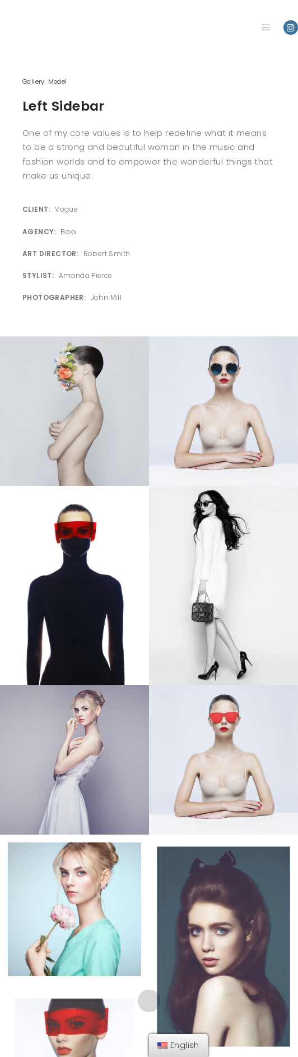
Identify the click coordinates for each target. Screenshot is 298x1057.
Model (57, 81)
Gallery (33, 81)
